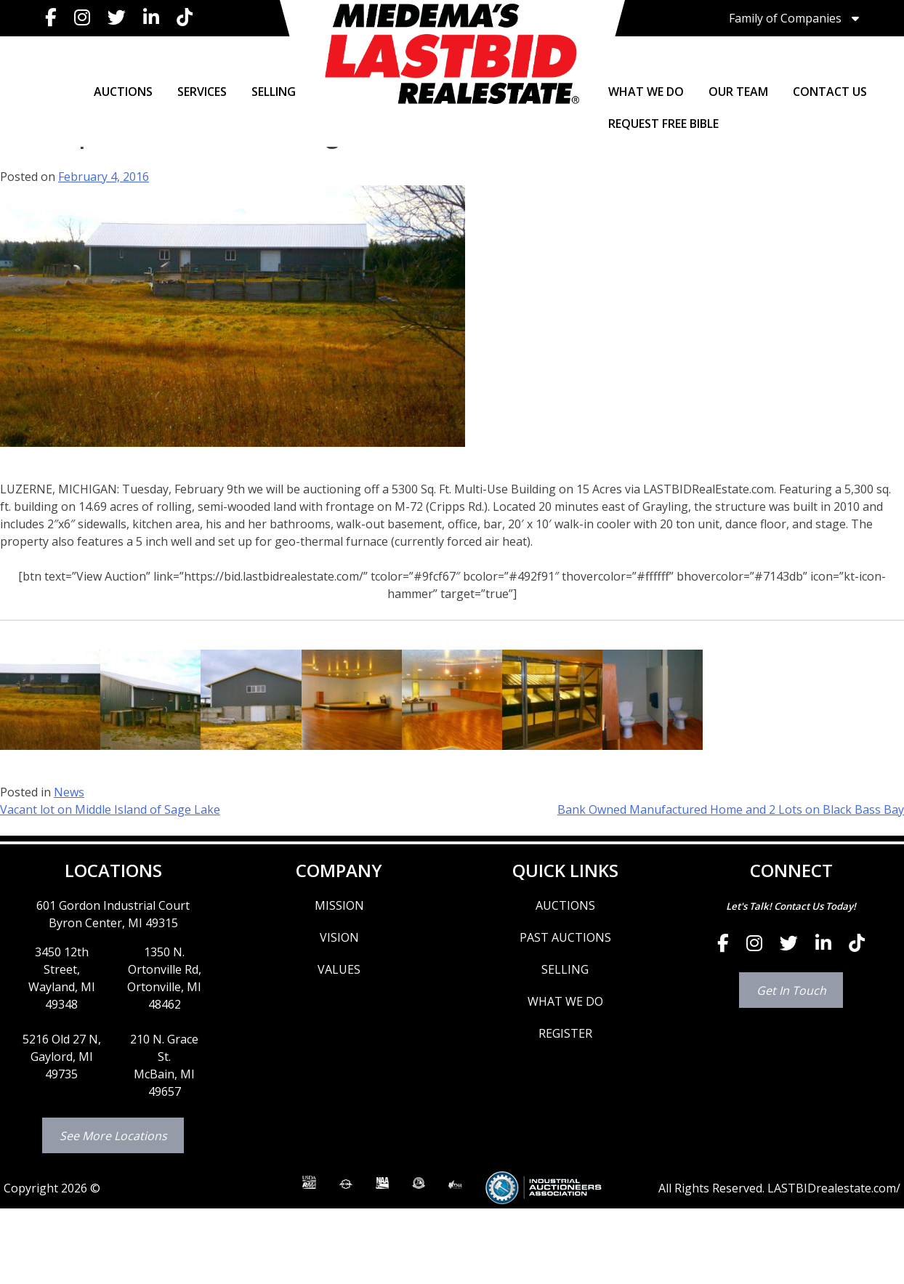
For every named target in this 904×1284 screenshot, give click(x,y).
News (69, 792)
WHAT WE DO (646, 92)
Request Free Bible (663, 124)
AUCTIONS (123, 92)
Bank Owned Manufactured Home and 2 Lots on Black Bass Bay (730, 809)
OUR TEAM (738, 92)
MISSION (339, 905)
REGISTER (565, 1033)
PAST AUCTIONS (565, 937)
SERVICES (202, 92)
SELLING (273, 92)
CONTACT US (830, 92)
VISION (339, 937)
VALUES (339, 969)
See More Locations (113, 1136)
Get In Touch (791, 990)
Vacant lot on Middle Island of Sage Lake (110, 809)
